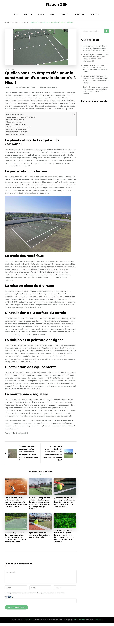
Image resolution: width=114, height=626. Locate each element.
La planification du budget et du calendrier (21, 117)
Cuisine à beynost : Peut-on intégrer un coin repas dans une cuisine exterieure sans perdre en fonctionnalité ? (95, 60)
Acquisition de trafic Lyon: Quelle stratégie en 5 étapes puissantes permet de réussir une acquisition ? (96, 49)
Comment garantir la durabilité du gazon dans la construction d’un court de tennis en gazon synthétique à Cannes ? (65, 537)
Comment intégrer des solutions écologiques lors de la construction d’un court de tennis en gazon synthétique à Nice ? (40, 503)
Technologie (79, 14)
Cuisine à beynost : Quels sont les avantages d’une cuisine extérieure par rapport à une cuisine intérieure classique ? (95, 82)
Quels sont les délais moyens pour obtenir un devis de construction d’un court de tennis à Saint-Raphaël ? (63, 503)
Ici (26, 433)
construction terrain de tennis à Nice (23, 155)
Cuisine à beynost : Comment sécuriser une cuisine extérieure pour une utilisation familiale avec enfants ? (96, 71)
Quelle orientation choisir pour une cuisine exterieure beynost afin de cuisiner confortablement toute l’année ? (95, 94)
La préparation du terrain (16, 120)
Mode (16, 14)
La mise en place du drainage (17, 124)
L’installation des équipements (17, 132)
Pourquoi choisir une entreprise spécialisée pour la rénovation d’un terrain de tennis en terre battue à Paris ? (16, 502)
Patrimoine (64, 14)
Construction (9, 69)
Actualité (28, 14)
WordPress (98, 623)
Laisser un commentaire (48, 87)
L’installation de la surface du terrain (19, 127)
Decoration (94, 14)
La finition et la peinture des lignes (19, 129)
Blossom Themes (80, 623)
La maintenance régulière (16, 134)
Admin (7, 87)
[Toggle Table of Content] (73, 114)
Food (52, 14)
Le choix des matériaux (15, 122)
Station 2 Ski (57, 4)
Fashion (41, 14)
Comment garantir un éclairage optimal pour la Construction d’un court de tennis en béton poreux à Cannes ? (16, 539)
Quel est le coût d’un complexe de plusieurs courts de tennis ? (39, 535)
